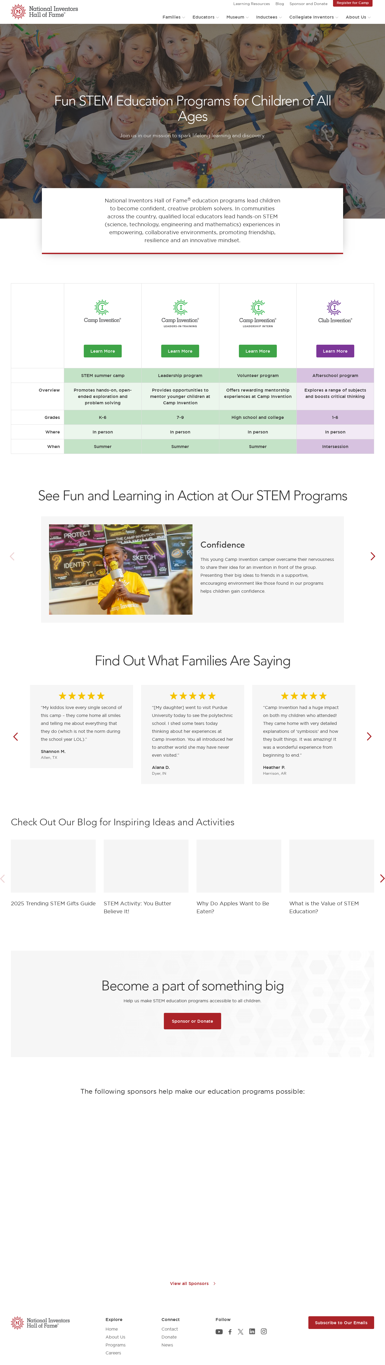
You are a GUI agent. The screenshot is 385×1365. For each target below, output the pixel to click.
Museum (235, 17)
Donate (169, 1337)
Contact (169, 1329)
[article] (53, 875)
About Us (356, 17)
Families (172, 17)
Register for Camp (353, 3)
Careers (113, 1352)
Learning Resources (251, 4)
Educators (203, 17)
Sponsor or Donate (192, 1021)
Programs (116, 1344)
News (167, 1344)
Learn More (102, 351)
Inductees (266, 17)
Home (112, 1329)
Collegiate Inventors (311, 17)
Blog (279, 4)
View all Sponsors (192, 1283)
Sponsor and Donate (308, 4)
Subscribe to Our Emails (341, 1322)
